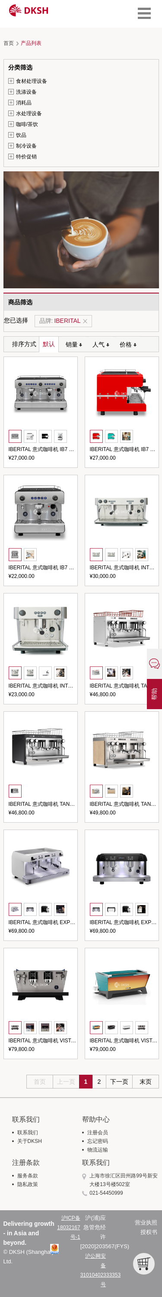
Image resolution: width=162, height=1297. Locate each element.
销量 (74, 344)
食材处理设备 (31, 81)
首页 (8, 43)
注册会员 (97, 1133)
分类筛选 (20, 67)
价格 (128, 344)
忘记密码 (97, 1141)
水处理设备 (29, 113)
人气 (100, 344)
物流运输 (97, 1150)
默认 (49, 344)
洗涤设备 (26, 92)
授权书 (148, 1232)
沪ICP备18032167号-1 (68, 1227)
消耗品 (24, 103)
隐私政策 (27, 1184)
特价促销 (26, 157)
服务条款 (27, 1176)
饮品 (21, 135)
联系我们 (27, 1133)
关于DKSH (29, 1141)
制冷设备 (26, 146)
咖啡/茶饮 (27, 124)
